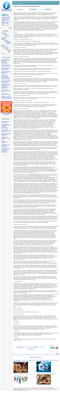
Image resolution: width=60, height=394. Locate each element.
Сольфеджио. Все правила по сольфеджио (5, 145)
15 (40, 347)
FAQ (3, 24)
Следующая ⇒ (48, 9)
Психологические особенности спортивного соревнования (24, 361)
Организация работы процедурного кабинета (6, 72)
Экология (3, 53)
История (3, 38)
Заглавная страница (6, 17)
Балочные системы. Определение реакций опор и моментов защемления (6, 150)
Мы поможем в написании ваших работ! (6, 114)
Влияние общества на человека (5, 122)
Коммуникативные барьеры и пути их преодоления (5, 81)
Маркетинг (6, 40)
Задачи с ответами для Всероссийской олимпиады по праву (6, 97)
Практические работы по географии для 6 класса (6, 130)
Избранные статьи (6, 18)
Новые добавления (6, 22)
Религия (3, 46)
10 (28, 347)
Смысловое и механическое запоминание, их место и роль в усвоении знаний (5, 77)
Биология (5, 33)
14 (37, 347)
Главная (14, 1)
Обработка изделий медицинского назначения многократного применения (5, 86)
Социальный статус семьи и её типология (46, 373)
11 (30, 347)
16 (42, 347)
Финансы (9, 50)
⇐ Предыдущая (32, 9)
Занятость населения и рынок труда (22, 373)
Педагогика (3, 45)
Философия (8, 49)
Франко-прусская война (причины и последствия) (5, 68)
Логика (4, 39)
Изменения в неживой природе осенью (5, 138)
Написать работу (5, 25)
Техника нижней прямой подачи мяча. (6, 65)
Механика (9, 43)
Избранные (19, 1)
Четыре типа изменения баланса (6, 94)
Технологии (6, 47)
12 (32, 347)
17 (44, 347)
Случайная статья (6, 19)
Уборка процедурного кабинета (4, 142)
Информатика (4, 37)
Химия (9, 51)
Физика (6, 48)
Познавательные (36, 1)
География (7, 35)
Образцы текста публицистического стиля (6, 91)
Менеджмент (8, 42)
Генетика (6, 34)
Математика (7, 41)
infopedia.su (14, 389)
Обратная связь (5, 23)
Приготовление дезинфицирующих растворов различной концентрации (5, 61)
